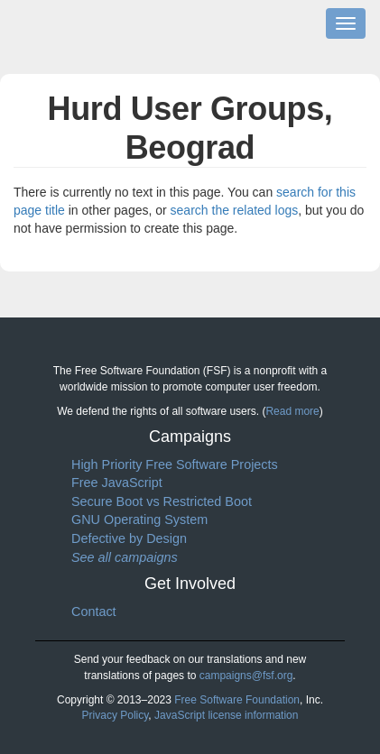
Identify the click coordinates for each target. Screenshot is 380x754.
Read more (292, 411)
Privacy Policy (115, 715)
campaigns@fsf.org (246, 675)
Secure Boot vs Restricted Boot (161, 501)
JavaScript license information (226, 715)
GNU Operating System (139, 519)
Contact (93, 611)
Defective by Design (129, 538)
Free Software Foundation (237, 700)
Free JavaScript (116, 482)
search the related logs (235, 210)
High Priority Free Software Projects (174, 464)
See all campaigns (124, 556)
